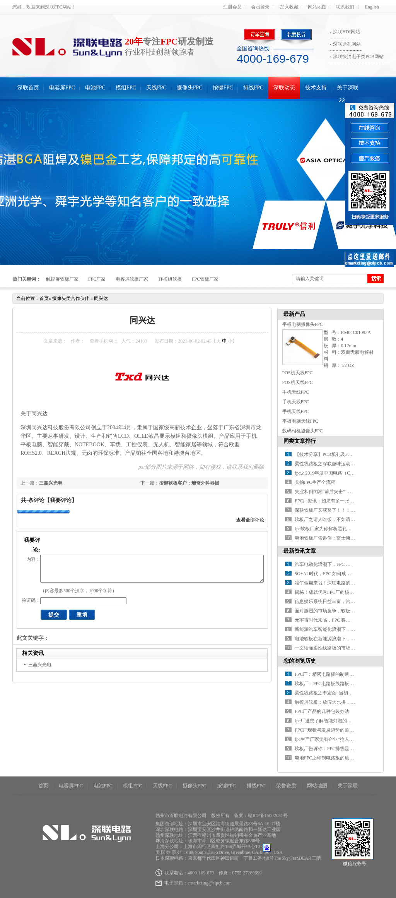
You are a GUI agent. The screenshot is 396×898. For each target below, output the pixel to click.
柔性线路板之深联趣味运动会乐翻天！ (334, 463)
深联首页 (28, 88)
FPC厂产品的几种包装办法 (322, 711)
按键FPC (223, 88)
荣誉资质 (286, 785)
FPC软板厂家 (205, 279)
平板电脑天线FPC (300, 421)
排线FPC (253, 88)
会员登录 (260, 7)
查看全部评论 (250, 520)
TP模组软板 (170, 279)
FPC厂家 (97, 279)
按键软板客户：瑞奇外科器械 (189, 483)
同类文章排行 (299, 441)
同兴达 (101, 298)
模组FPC (126, 88)
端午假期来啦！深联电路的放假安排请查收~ (340, 583)
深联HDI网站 (346, 31)
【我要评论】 (60, 500)
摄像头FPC (190, 88)
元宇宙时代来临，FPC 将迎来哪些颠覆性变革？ (343, 620)
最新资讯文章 (299, 551)
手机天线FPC (295, 392)
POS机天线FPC (297, 372)
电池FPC (95, 88)
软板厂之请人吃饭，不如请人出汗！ (332, 519)
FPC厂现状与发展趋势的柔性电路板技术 (336, 730)
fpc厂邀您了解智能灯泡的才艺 (325, 720)
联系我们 (345, 7)
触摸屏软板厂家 (62, 279)
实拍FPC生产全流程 (315, 482)
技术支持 (316, 88)
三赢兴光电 (50, 483)
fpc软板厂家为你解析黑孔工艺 (325, 528)
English (372, 7)
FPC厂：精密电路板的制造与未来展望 (333, 674)
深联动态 (284, 88)
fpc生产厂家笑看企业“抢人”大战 (327, 739)
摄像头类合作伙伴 (70, 298)
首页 (44, 298)
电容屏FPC (62, 88)
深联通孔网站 (347, 44)
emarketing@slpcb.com (210, 883)
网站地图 (317, 7)
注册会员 (232, 7)
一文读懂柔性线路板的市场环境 (327, 648)
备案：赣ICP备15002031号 (261, 815)
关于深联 (347, 88)
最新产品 (294, 314)
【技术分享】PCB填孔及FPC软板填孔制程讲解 (343, 454)
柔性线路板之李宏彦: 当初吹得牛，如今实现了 (342, 693)
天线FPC (156, 88)
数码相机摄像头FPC (302, 431)
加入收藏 (289, 7)
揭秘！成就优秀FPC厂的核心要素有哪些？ (338, 592)
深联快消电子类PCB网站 (358, 56)
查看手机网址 (104, 341)
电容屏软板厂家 (132, 279)
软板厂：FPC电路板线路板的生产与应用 (336, 683)
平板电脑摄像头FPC (302, 324)
